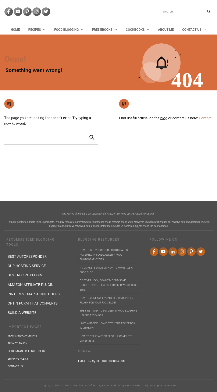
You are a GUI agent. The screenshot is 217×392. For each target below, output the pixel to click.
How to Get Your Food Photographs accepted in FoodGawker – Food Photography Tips (104, 255)
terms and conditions (22, 335)
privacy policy (17, 343)
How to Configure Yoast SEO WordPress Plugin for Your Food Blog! (106, 300)
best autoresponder (27, 256)
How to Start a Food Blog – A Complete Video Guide (106, 338)
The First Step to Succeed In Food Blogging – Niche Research (108, 313)
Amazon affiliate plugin (30, 285)
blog (163, 118)
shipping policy (18, 358)
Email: (102, 361)
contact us (15, 366)
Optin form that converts (33, 303)
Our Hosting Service (27, 266)
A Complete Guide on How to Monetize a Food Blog (106, 270)
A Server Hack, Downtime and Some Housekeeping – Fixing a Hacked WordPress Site (108, 285)
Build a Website (22, 312)
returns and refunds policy (26, 351)
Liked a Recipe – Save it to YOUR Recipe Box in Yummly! (107, 326)
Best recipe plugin (25, 275)
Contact (205, 118)
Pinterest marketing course (35, 294)
